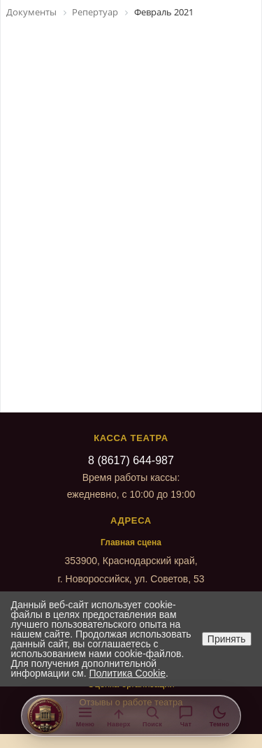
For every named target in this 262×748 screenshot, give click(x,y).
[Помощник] (186, 716)
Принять (227, 639)
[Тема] (219, 716)
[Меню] (85, 716)
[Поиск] (152, 716)
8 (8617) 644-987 (131, 460)
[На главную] (45, 715)
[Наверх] (119, 716)
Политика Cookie (127, 673)
